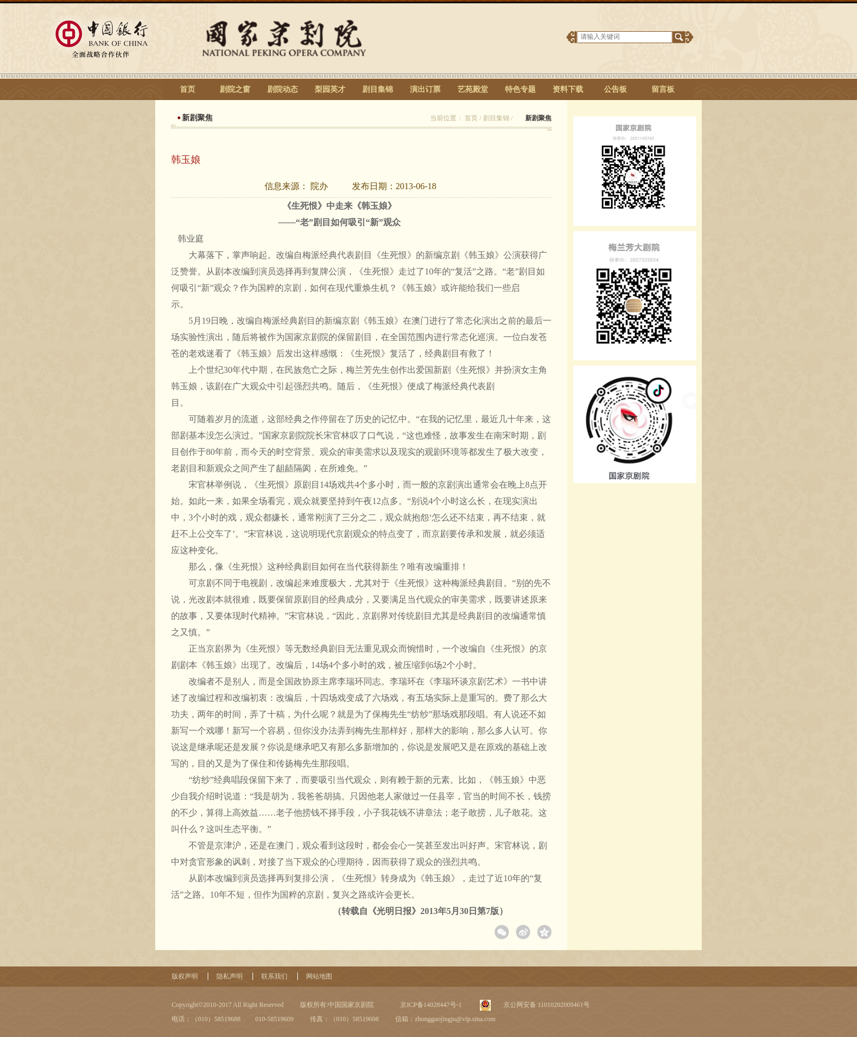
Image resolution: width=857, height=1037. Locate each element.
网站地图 (319, 976)
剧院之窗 (235, 89)
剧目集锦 (377, 89)
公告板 (615, 89)
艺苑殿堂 (472, 89)
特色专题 (520, 89)
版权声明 (185, 976)
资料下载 (568, 89)
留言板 (662, 89)
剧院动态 (282, 89)
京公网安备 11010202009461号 (546, 1005)
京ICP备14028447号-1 (430, 1005)
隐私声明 (229, 976)
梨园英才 (330, 89)
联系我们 (274, 976)
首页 (187, 89)
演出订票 (425, 89)
